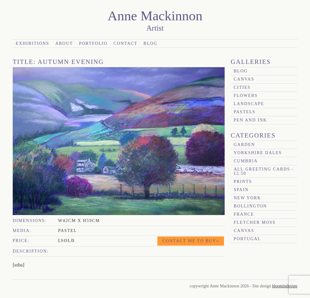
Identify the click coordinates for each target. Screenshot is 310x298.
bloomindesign (284, 286)
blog (241, 71)
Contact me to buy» (191, 241)
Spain (241, 189)
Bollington (250, 206)
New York (247, 198)
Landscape (249, 103)
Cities (242, 87)
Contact (125, 43)
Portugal (247, 239)
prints (243, 181)
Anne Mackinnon (155, 15)
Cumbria (246, 161)
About (64, 43)
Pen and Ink (250, 120)
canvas (244, 79)
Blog (150, 43)
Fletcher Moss (254, 222)
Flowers (246, 95)
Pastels (245, 112)
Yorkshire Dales (258, 153)
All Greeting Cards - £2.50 (264, 171)
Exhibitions (32, 43)
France (244, 214)
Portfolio (93, 43)
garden (244, 144)
